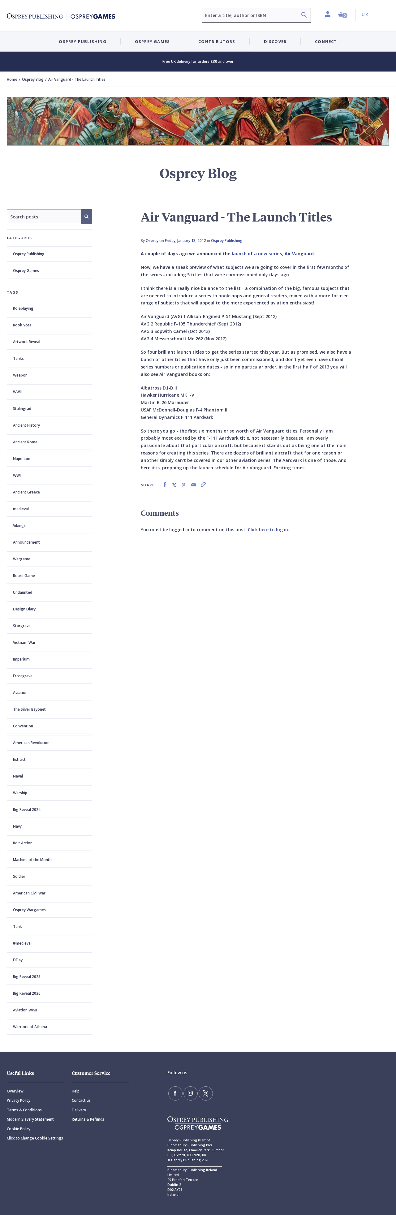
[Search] (304, 16)
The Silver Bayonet (29, 709)
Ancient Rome (25, 442)
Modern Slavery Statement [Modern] (30, 1119)
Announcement (26, 542)
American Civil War (29, 893)
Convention (23, 726)
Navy (17, 826)
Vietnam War (24, 642)
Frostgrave (22, 676)
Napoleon (21, 458)
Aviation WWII (25, 1010)
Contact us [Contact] (81, 1100)
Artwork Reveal (26, 341)
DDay (18, 960)
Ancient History (26, 425)
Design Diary (24, 609)
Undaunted (22, 592)
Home (12, 79)
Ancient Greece (26, 492)
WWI (17, 475)
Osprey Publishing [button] (82, 41)
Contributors (216, 41)
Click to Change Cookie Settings (35, 1138)
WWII (17, 391)
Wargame (21, 559)
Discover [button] (275, 41)
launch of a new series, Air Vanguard (273, 253)
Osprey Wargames (29, 909)
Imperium (21, 659)
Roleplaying (23, 308)
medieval (21, 508)
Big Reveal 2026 (27, 993)
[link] (165, 484)
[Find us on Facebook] (174, 1092)
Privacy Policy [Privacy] (18, 1100)
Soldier (19, 876)
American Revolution (31, 742)
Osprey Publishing (29, 253)
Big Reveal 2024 (27, 809)
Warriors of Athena (30, 1026)
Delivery (79, 1110)
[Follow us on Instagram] (188, 1092)
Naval (18, 776)
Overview (15, 1091)
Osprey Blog (33, 79)
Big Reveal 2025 (27, 976)
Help (76, 1091)
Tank (17, 926)
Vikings (19, 525)
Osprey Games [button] (152, 41)
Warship (20, 792)
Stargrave (22, 625)
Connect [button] (326, 41)
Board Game (24, 575)
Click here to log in (268, 529)
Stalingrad (22, 408)
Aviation (20, 692)
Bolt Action (22, 843)
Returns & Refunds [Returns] (88, 1119)
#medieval (22, 943)
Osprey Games (26, 270)
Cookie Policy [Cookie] (18, 1128)
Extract (19, 759)
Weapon (20, 375)
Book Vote (22, 325)
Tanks (18, 358)
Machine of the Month (32, 859)
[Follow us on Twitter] (201, 1092)
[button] (343, 15)
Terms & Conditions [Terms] (24, 1110)
